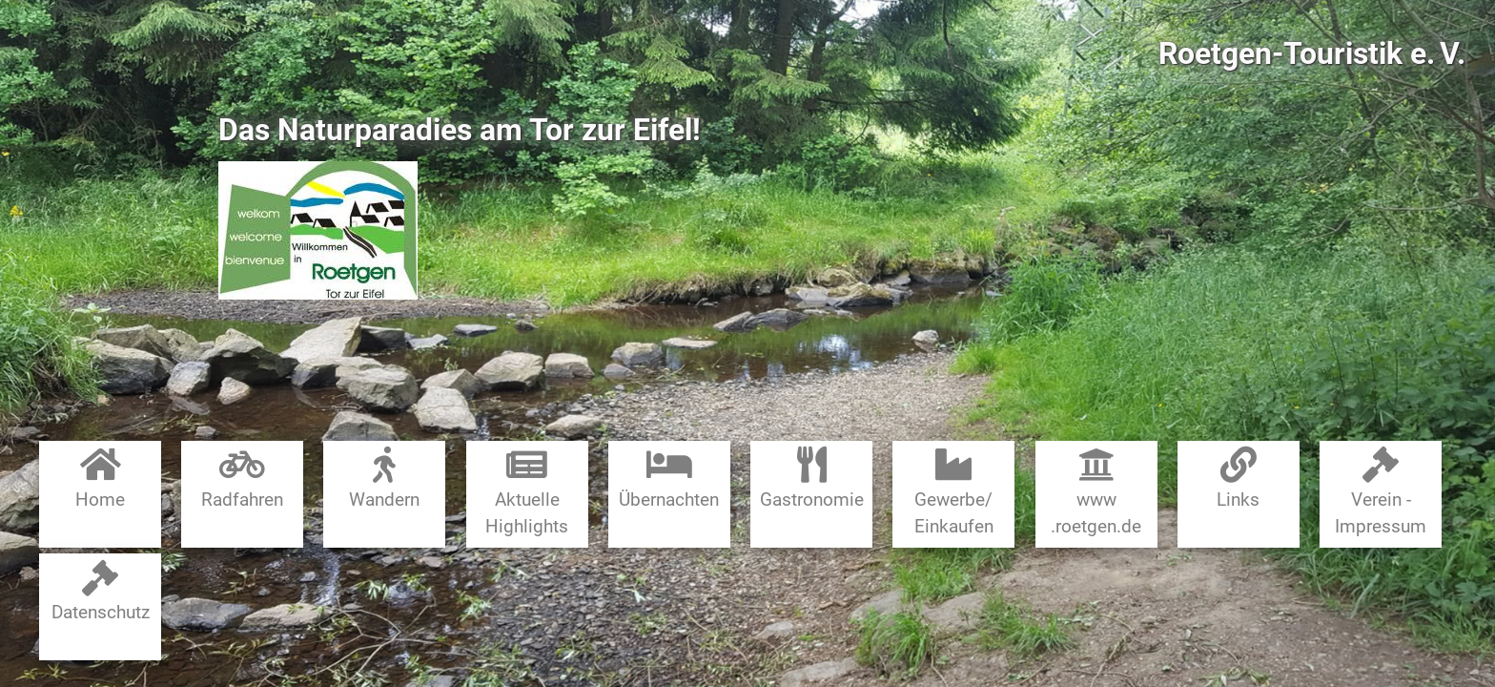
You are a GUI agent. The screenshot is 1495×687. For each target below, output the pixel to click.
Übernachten (669, 478)
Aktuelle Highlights (526, 492)
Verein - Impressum (1380, 492)
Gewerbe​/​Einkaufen (953, 492)
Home (100, 478)
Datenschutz (100, 592)
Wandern (384, 478)
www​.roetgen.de (1096, 492)
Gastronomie (812, 478)
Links (1238, 478)
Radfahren (242, 478)
